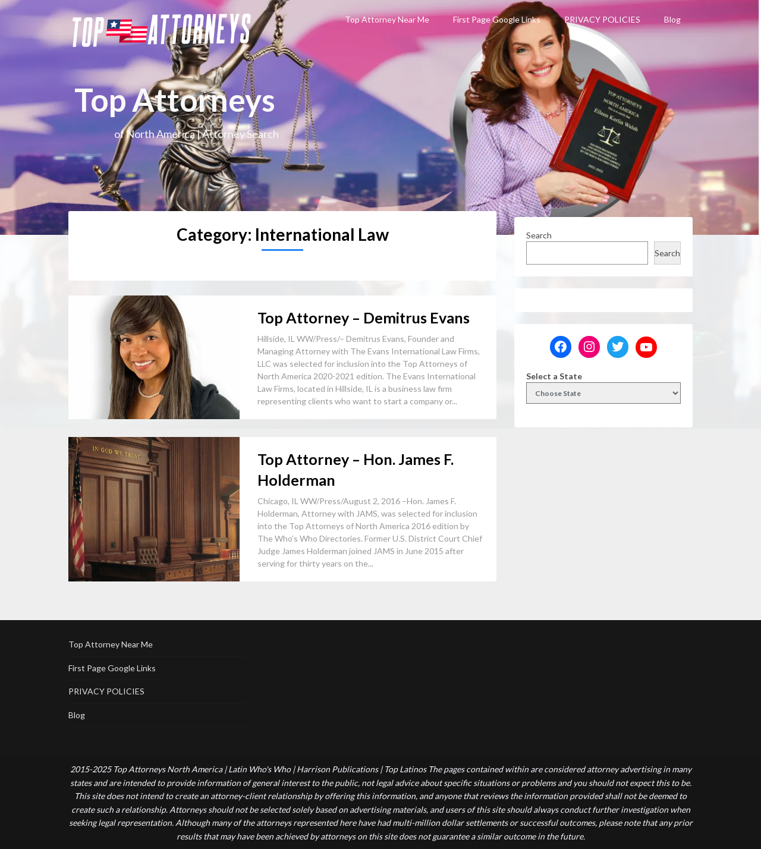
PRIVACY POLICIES (602, 19)
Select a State (554, 376)
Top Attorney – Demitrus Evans (363, 317)
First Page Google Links (496, 19)
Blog (672, 19)
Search (539, 235)
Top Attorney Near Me (387, 19)
